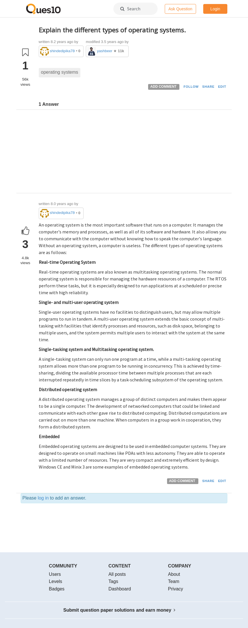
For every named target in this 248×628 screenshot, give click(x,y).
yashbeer (104, 51)
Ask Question (180, 9)
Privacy (175, 588)
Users (55, 574)
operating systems (59, 72)
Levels (55, 581)
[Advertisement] (133, 153)
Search (130, 8)
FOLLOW (191, 86)
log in (43, 498)
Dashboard (119, 588)
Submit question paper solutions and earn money (119, 610)
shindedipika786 (62, 51)
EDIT (222, 86)
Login (215, 9)
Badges (56, 588)
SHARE (208, 86)
